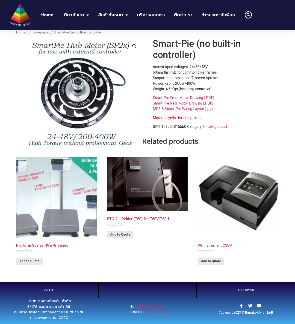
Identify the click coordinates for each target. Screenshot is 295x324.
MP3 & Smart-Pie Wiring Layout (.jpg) (183, 109)
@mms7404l (154, 312)
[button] (248, 14)
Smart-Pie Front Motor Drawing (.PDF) (183, 98)
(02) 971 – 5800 (151, 306)
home (47, 15)
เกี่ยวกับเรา (75, 14)
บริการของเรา (151, 15)
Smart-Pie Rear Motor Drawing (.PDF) (183, 103)
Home (20, 32)
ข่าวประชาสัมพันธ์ (218, 15)
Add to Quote (29, 261)
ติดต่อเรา (183, 15)
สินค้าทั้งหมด (113, 14)
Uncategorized (39, 32)
